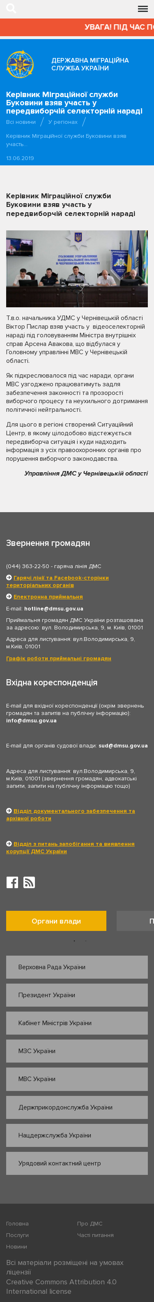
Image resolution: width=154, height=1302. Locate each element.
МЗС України (36, 1051)
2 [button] (86, 941)
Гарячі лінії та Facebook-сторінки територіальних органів (57, 581)
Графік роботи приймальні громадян (58, 658)
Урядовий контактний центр (59, 1163)
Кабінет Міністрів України (55, 1023)
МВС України (36, 1079)
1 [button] (74, 941)
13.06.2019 (20, 158)
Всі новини (21, 121)
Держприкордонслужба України (65, 1107)
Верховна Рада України (51, 967)
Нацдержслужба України (54, 1135)
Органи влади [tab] (56, 921)
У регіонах (63, 121)
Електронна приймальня (48, 596)
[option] (61, 923)
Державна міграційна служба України (90, 64)
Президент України (46, 995)
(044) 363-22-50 (27, 566)
